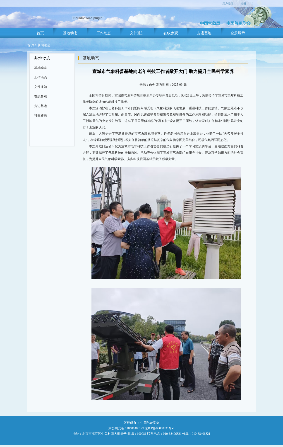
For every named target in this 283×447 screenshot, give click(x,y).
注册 (243, 3)
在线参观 (170, 33)
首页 (40, 33)
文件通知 (137, 33)
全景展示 (237, 33)
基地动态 (70, 33)
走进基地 (204, 33)
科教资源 (40, 115)
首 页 (30, 45)
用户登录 (227, 3)
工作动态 (103, 33)
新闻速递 (44, 45)
